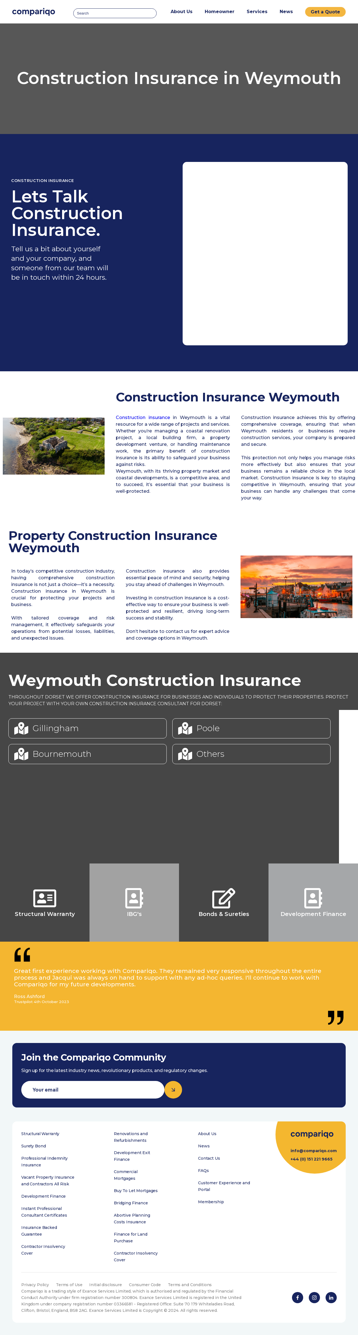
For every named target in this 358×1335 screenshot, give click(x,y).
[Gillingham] (21, 728)
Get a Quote (325, 12)
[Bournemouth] (21, 754)
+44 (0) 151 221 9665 (312, 1159)
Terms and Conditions (190, 1284)
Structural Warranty (40, 1133)
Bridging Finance (131, 1202)
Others (210, 754)
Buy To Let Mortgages (136, 1190)
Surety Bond (33, 1146)
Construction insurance (143, 417)
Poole (208, 728)
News (286, 11)
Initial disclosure (105, 1284)
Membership (211, 1201)
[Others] (185, 754)
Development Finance (43, 1196)
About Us (207, 1133)
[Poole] (185, 728)
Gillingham (55, 728)
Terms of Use (69, 1284)
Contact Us (209, 1158)
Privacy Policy (35, 1284)
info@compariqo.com (314, 1150)
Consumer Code (145, 1284)
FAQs (203, 1170)
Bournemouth (61, 754)
